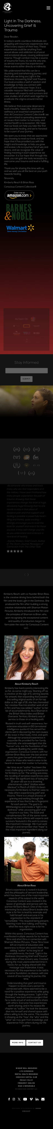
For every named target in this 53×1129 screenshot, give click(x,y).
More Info (17, 1043)
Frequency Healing (26, 1083)
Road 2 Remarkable (26, 1086)
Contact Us (34, 1043)
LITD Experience (26, 1071)
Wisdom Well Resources (26, 1068)
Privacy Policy (26, 1080)
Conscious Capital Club (26, 1077)
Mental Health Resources (26, 1074)
